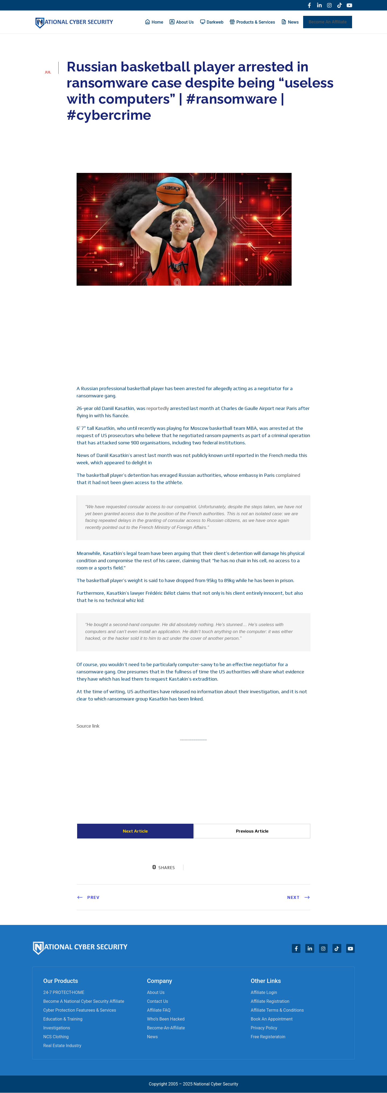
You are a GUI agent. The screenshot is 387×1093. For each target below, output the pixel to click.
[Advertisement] (193, 334)
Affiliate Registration (270, 1001)
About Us (155, 992)
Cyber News (111, 130)
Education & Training (63, 1019)
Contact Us (157, 1001)
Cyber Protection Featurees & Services (79, 1010)
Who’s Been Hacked (166, 1019)
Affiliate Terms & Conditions (277, 1010)
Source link (88, 726)
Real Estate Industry (62, 1045)
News (152, 1037)
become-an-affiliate (166, 1028)
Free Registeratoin (268, 1037)
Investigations (56, 1028)
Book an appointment (272, 1019)
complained (288, 475)
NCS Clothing (56, 1037)
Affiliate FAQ (158, 1010)
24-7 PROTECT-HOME (63, 992)
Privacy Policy (264, 1028)
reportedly (157, 408)
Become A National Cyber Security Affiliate (83, 1001)
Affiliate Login (264, 992)
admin (79, 130)
